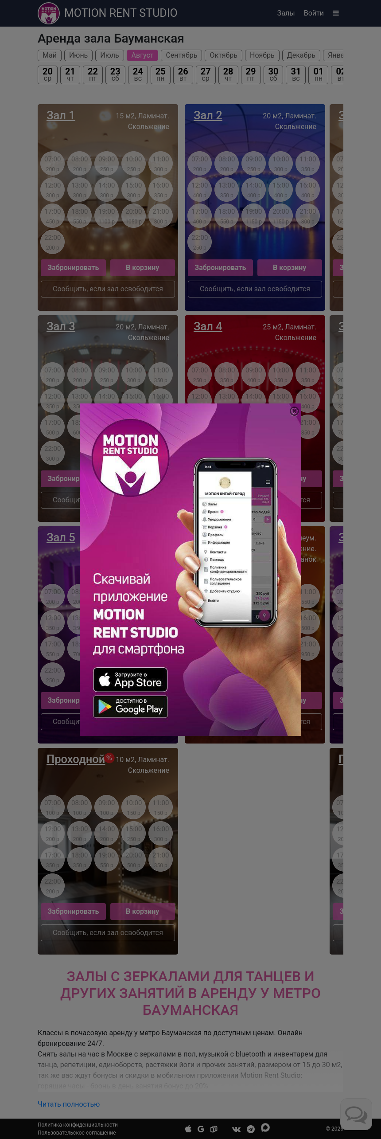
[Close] (294, 411)
